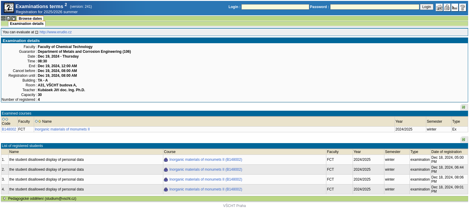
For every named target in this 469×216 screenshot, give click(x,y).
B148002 (9, 129)
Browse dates (30, 18)
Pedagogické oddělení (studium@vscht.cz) (42, 198)
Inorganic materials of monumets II (62, 129)
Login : (234, 7)
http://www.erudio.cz (55, 32)
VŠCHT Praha (234, 206)
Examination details (27, 24)
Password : (319, 7)
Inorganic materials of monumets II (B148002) (205, 160)
